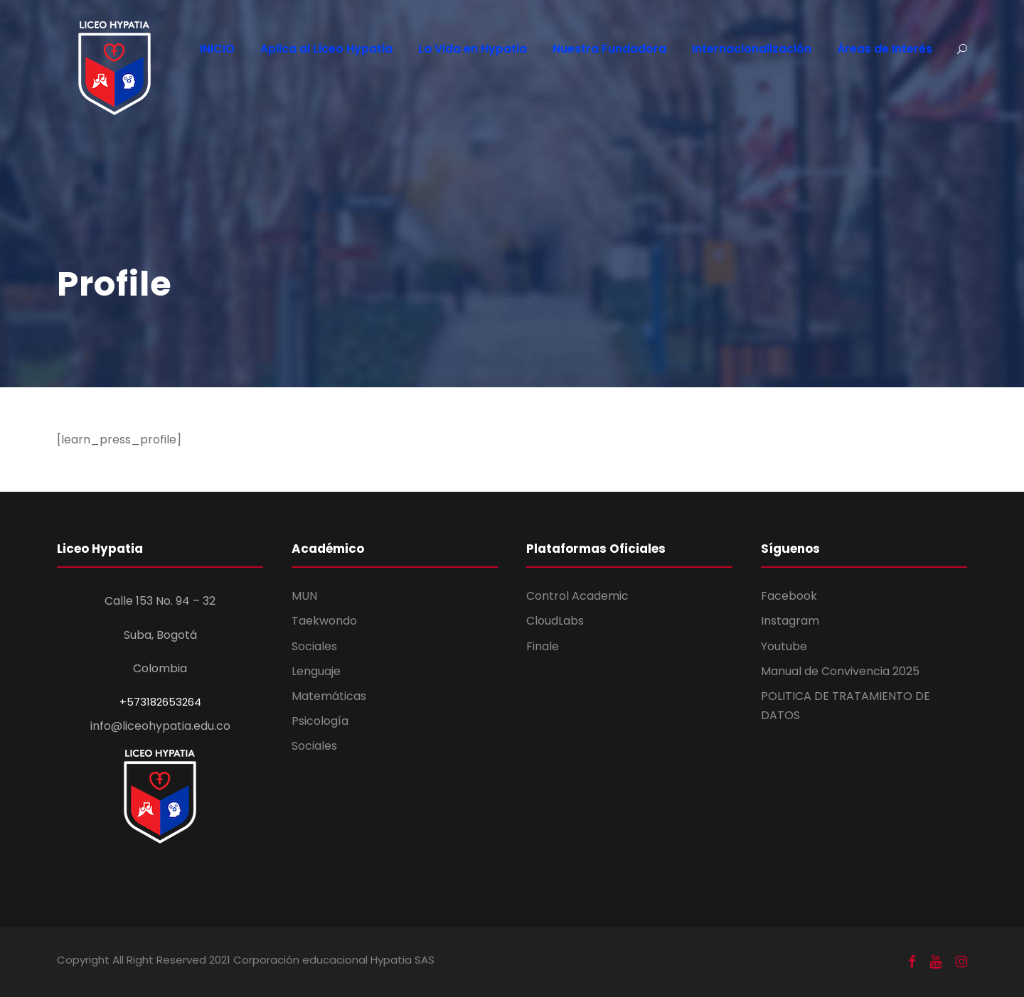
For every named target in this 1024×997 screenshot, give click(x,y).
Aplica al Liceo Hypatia (326, 49)
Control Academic (577, 596)
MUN (304, 596)
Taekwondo (324, 621)
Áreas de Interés (884, 49)
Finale (542, 646)
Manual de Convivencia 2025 (840, 671)
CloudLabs (555, 621)
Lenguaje (316, 671)
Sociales (314, 646)
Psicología (320, 721)
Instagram (790, 621)
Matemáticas (329, 696)
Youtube (784, 646)
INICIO (217, 49)
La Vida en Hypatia (472, 49)
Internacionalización (751, 49)
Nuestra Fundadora (609, 49)
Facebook (789, 596)
